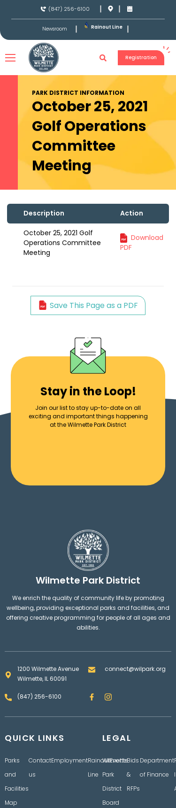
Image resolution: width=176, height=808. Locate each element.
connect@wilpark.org (135, 669)
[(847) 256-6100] (43, 9)
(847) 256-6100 (69, 9)
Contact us (40, 767)
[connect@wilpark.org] (91, 669)
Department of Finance (157, 767)
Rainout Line (106, 27)
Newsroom (54, 29)
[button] (103, 58)
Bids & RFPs (133, 774)
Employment (69, 760)
